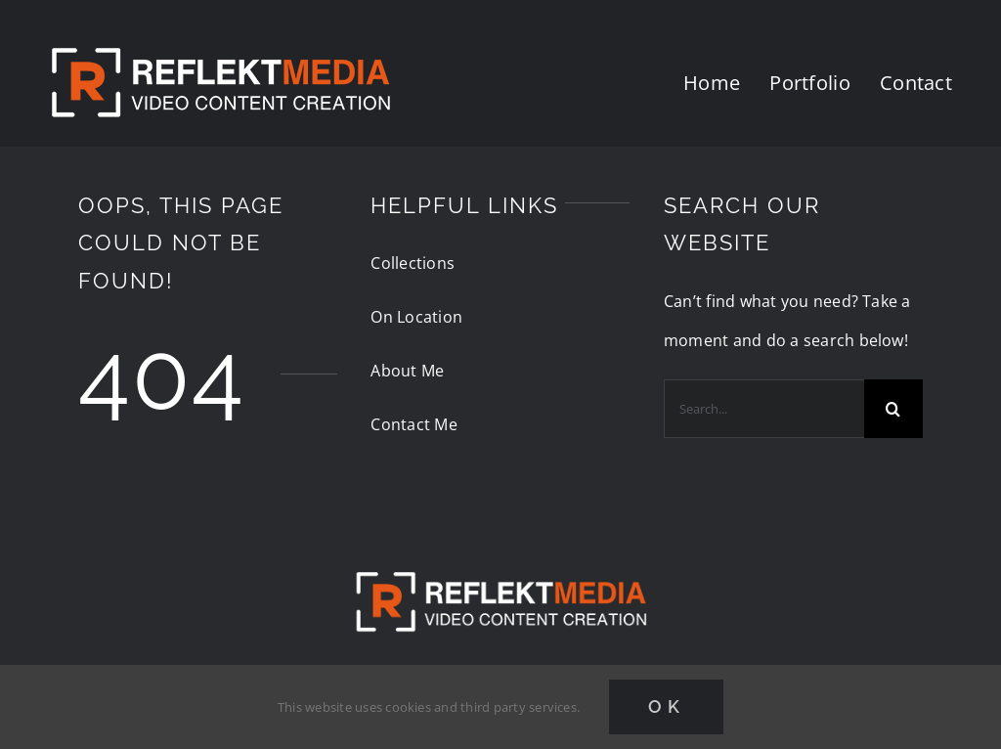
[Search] (893, 408)
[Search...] (764, 408)
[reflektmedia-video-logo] (500, 555)
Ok (666, 706)
